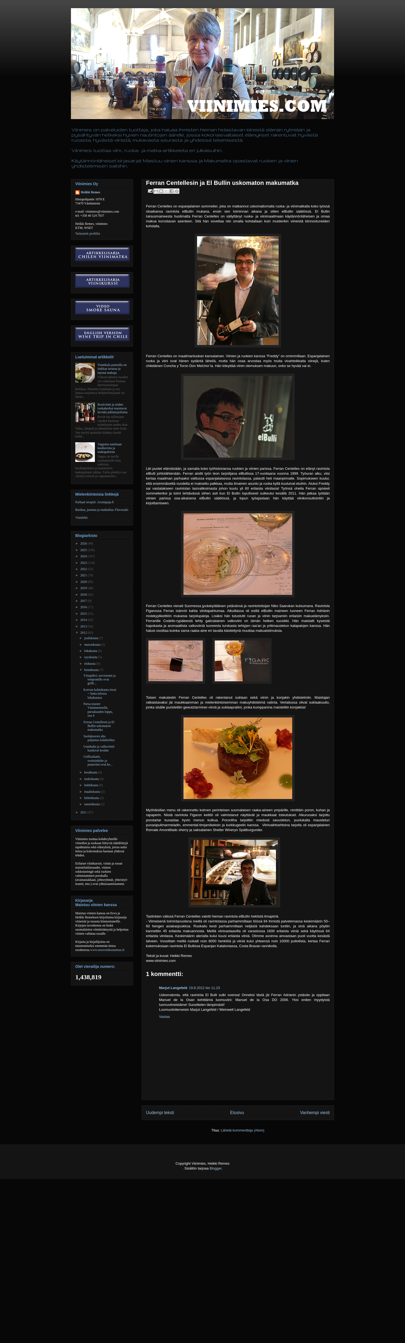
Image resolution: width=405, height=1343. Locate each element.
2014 (84, 620)
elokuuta (90, 664)
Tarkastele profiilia (87, 233)
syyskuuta (91, 657)
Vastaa (164, 1017)
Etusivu (237, 1112)
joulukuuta (91, 638)
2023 (84, 563)
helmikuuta (92, 798)
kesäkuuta (91, 772)
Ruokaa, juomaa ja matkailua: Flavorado (101, 510)
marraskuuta (92, 644)
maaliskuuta (92, 792)
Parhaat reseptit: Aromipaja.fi (94, 502)
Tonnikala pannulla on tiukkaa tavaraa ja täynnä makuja (112, 369)
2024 (84, 556)
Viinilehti (81, 518)
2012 (84, 633)
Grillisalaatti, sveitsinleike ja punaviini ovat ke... (98, 760)
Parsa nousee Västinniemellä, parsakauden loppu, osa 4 (98, 709)
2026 (84, 543)
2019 (84, 588)
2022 (84, 569)
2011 (84, 812)
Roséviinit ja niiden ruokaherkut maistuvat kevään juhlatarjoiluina (112, 408)
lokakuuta (91, 651)
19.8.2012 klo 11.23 (204, 988)
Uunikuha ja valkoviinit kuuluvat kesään (98, 748)
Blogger (216, 1168)
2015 (84, 613)
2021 (84, 575)
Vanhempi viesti (315, 1112)
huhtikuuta (91, 785)
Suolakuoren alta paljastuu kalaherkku (99, 738)
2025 (84, 550)
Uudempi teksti (160, 1112)
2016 (84, 607)
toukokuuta (92, 779)
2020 (84, 582)
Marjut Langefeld (173, 988)
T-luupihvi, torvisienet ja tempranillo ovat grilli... (99, 679)
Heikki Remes (90, 192)
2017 (84, 601)
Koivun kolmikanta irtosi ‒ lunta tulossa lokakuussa (99, 694)
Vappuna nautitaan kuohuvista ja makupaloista (110, 448)
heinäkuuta (91, 670)
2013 (84, 626)
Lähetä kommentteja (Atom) (242, 1130)
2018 (84, 594)
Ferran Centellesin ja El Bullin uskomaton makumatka (98, 726)
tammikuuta (92, 804)
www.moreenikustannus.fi (107, 950)
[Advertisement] (99, 1329)
